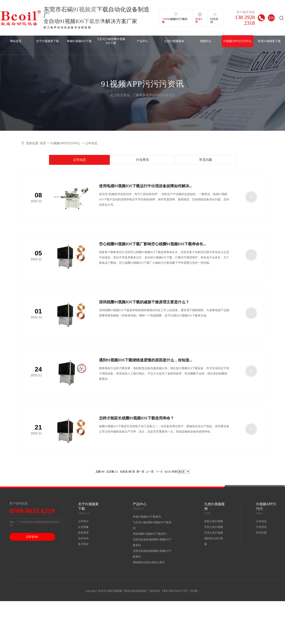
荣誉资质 (83, 532)
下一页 (159, 471)
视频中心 (205, 41)
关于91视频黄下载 (47, 41)
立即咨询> (32, 536)
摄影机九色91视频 (213, 541)
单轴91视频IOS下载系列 (147, 516)
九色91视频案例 (174, 41)
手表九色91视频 (213, 532)
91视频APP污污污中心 (237, 41)
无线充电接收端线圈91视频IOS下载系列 (152, 554)
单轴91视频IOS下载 (79, 41)
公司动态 (91, 143)
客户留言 (83, 544)
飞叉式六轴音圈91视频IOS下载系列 (152, 525)
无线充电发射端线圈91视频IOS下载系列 (152, 542)
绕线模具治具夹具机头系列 (149, 562)
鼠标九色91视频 (213, 521)
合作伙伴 (83, 538)
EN (271, 18)
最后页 (168, 471)
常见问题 (205, 160)
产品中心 (142, 41)
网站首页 (15, 41)
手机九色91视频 (213, 527)
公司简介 (83, 521)
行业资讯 (142, 160)
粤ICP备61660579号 (174, 591)
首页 (43, 143)
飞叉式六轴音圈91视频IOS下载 (111, 41)
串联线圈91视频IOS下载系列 (149, 533)
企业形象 (83, 527)
